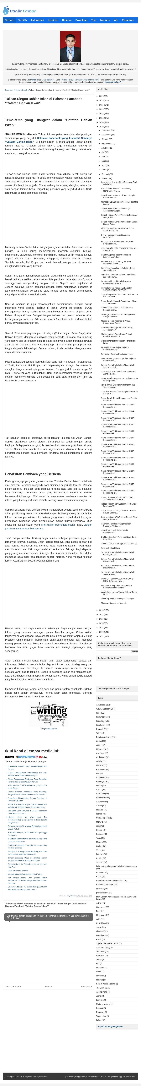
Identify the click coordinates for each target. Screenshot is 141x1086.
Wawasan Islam (103, 709)
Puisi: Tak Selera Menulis (18, 870)
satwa (98, 903)
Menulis (99, 822)
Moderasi (100, 968)
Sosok (99, 927)
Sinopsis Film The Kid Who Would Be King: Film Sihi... (117, 242)
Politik (98, 939)
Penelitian (100, 923)
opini (98, 919)
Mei (103, 161)
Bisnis (98, 876)
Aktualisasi (101, 705)
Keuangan (100, 781)
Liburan (99, 980)
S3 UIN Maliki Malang (105, 984)
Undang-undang (103, 1004)
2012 (101, 636)
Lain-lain (100, 1000)
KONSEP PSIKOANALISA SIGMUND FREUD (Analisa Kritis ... (117, 580)
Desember (106, 130)
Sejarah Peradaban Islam (107, 943)
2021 (101, 118)
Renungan (100, 717)
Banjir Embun (71, 896)
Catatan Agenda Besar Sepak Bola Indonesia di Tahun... (116, 256)
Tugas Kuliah (101, 988)
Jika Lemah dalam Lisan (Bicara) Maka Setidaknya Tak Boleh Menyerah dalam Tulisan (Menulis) (27, 880)
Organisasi (101, 907)
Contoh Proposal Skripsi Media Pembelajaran (114, 531)
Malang (99, 842)
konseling (100, 721)
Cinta (98, 741)
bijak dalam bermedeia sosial (58, 524)
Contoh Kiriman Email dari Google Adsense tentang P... (116, 209)
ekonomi (100, 931)
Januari (105, 178)
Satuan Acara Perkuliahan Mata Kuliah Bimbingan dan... (117, 553)
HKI (97, 964)
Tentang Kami (93, 80)
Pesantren (100, 769)
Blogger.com (80, 1077)
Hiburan (99, 749)
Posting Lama (86, 986)
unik (98, 826)
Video (98, 850)
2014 (101, 628)
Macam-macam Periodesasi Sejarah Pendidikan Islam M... (117, 335)
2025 (101, 100)
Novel (98, 972)
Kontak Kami (80, 80)
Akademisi (100, 777)
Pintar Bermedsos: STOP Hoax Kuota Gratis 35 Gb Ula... (117, 229)
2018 (101, 610)
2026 (101, 96)
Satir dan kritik (102, 947)
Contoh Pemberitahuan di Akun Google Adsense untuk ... (118, 196)
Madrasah (100, 915)
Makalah (100, 889)
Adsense (100, 802)
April (104, 165)
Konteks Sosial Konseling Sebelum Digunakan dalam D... (116, 262)
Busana (99, 1008)
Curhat (99, 846)
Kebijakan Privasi (92, 1077)
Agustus (105, 148)
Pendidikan (101, 798)
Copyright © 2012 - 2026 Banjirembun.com (22, 1077)
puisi (98, 745)
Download (100, 935)
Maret (104, 170)
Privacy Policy (67, 80)
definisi (99, 761)
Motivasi (99, 810)
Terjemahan (101, 1016)
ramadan (100, 872)
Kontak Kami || (106, 1077)
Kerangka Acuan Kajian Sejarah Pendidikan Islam (115, 348)
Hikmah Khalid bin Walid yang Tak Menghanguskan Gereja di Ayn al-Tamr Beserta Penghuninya (27, 820)
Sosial (99, 789)
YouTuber (100, 951)
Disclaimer (49, 80)
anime (99, 959)
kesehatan (100, 725)
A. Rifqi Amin (101, 992)
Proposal (100, 1012)
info (97, 713)
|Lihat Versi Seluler (128, 1077)
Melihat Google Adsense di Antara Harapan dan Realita (115, 322)
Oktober (105, 139)
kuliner (99, 814)
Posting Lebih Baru (13, 986)
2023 (101, 109)
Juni (104, 157)
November (106, 135)
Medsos (99, 765)
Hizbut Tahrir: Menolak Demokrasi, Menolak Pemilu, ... (116, 190)
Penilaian (100, 955)
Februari (105, 174)
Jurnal (99, 996)
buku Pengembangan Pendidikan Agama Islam (116, 866)
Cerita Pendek (102, 818)
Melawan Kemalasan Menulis (113, 603)
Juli (103, 152)
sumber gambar (51, 729)
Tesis (98, 838)
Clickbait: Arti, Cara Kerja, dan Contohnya (119, 543)
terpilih (99, 858)
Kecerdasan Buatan (104, 885)
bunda (99, 785)
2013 (101, 632)
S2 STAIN (100, 794)
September (107, 143)
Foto (98, 911)
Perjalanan (101, 757)
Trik (97, 733)
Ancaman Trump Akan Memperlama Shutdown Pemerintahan (116, 586)
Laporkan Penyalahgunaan (110, 1026)
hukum (99, 1020)
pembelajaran (102, 893)
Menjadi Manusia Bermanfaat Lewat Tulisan (25, 874)
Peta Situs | (116, 1077)
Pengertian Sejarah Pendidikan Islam (117, 354)
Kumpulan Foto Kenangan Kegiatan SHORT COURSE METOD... (116, 289)
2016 (101, 619)
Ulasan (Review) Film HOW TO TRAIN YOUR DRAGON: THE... (117, 498)
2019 (101, 127)
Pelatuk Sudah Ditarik (110, 548)
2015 (101, 623)
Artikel (99, 806)
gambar (99, 976)
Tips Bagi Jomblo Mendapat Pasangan (117, 599)
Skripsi (99, 830)
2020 (101, 122)
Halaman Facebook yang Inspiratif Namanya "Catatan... (116, 525)
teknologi (100, 753)
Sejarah (99, 862)
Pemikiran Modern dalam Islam (109, 881)
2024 (101, 105)
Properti (99, 729)
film (97, 773)
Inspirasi (99, 834)
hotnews (99, 854)
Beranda (48, 986)
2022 (101, 113)
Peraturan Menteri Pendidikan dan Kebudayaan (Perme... (116, 282)
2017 (101, 614)
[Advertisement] (48, 223)
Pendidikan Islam (103, 737)
